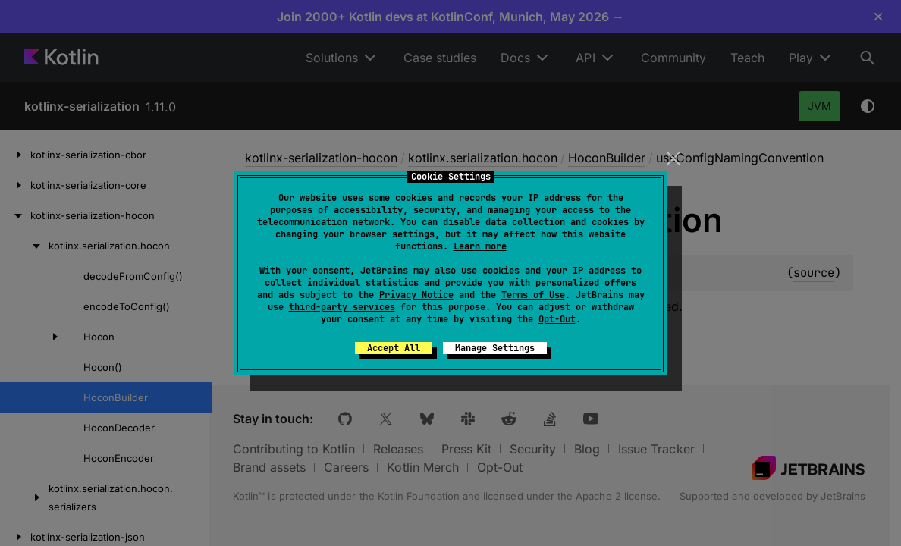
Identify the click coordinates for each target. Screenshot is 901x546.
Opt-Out (557, 319)
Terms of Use (533, 295)
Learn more (480, 246)
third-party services (342, 307)
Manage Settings (495, 348)
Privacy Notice (416, 295)
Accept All (393, 348)
